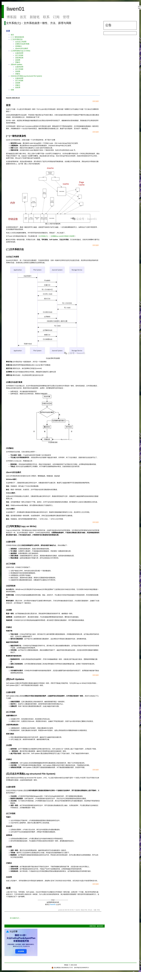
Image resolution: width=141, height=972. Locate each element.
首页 (23, 17)
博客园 (12, 17)
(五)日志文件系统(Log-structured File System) (26, 76)
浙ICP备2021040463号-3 (81, 967)
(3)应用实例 (19, 58)
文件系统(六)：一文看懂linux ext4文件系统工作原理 (56, 236)
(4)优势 (17, 60)
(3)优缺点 (18, 46)
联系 (46, 17)
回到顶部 (96, 101)
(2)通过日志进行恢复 (22, 44)
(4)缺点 (17, 74)
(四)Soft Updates (16, 64)
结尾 (12, 90)
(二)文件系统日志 (17, 39)
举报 (98, 910)
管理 (66, 17)
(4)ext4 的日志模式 (21, 48)
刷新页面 (93, 926)
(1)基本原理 (19, 53)
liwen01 (16, 9)
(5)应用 (17, 87)
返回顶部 (100, 926)
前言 (12, 35)
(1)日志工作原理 (20, 42)
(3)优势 (17, 71)
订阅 (56, 17)
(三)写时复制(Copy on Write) (20, 51)
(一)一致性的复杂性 (17, 37)
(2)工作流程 (19, 55)
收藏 (95, 910)
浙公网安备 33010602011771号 (62, 967)
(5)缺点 (17, 62)
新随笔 (35, 17)
